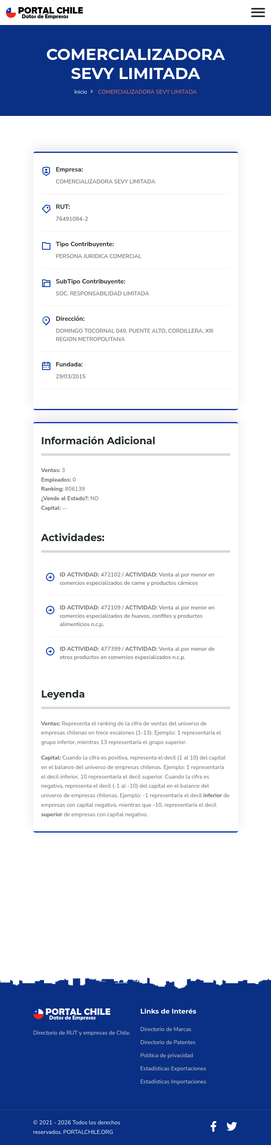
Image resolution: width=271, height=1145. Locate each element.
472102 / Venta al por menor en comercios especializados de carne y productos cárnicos (137, 579)
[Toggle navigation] (258, 12)
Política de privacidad (166, 1055)
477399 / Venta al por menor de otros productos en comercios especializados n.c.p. (137, 653)
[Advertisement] (135, 916)
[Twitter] (231, 1127)
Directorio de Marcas (166, 1029)
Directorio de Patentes (168, 1042)
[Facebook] (213, 1127)
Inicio (80, 92)
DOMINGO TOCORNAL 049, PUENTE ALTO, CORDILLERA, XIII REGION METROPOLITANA (134, 335)
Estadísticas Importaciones (173, 1081)
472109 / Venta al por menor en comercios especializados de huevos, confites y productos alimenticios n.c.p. (137, 616)
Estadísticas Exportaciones (173, 1068)
